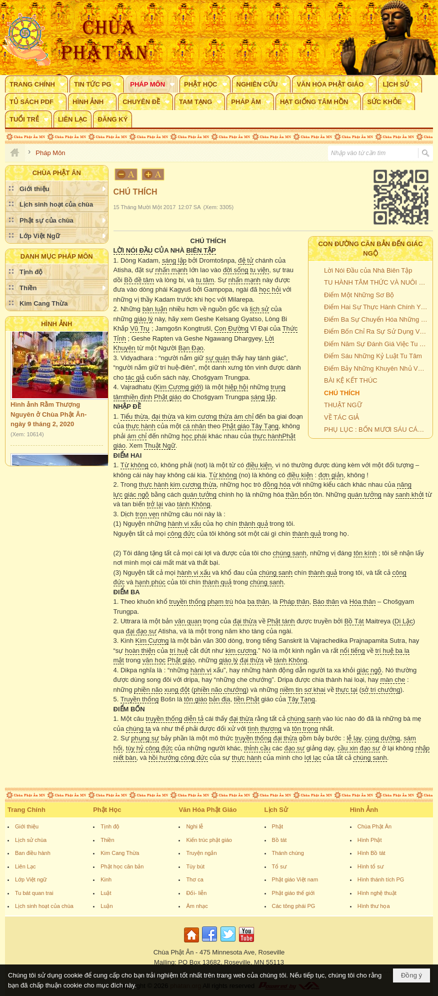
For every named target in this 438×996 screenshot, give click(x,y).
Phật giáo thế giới (293, 893)
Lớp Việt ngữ (30, 879)
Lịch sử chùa (30, 840)
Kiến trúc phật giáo (209, 840)
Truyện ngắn (201, 853)
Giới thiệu (26, 826)
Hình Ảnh (56, 324)
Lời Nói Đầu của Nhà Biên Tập (368, 270)
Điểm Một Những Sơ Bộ (359, 295)
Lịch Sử (276, 809)
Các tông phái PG (294, 906)
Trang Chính (27, 809)
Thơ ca (195, 879)
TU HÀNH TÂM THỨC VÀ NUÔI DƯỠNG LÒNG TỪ (377, 282)
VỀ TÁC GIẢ (341, 417)
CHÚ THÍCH (342, 393)
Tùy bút (195, 866)
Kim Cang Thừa (119, 853)
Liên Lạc (25, 866)
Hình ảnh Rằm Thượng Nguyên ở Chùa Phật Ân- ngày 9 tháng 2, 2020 (48, 416)
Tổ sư (279, 866)
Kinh (106, 879)
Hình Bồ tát (372, 853)
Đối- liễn (196, 893)
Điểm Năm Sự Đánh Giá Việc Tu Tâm (377, 344)
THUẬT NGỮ (343, 405)
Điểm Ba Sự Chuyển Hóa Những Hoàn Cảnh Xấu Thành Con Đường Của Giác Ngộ (377, 319)
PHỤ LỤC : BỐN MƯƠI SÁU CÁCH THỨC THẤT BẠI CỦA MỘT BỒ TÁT (377, 429)
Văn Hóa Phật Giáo (207, 809)
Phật (278, 826)
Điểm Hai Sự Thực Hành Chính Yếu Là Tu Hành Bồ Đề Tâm (377, 307)
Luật (105, 893)
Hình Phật (370, 840)
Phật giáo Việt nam (295, 879)
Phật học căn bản (122, 866)
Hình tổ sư (371, 866)
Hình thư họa (374, 906)
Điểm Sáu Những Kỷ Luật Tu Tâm (373, 356)
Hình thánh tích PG (381, 879)
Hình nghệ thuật (377, 893)
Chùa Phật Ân (375, 826)
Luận (106, 906)
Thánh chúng (288, 853)
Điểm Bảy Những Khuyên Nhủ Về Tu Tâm (377, 368)
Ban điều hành (32, 853)
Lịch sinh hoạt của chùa (44, 906)
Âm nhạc (197, 906)
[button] (36, 84)
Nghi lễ (194, 826)
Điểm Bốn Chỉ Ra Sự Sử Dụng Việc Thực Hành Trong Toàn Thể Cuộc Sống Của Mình (377, 331)
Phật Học (107, 809)
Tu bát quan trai (34, 893)
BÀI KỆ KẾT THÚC (351, 380)
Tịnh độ (110, 826)
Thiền (107, 840)
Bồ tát (279, 840)
